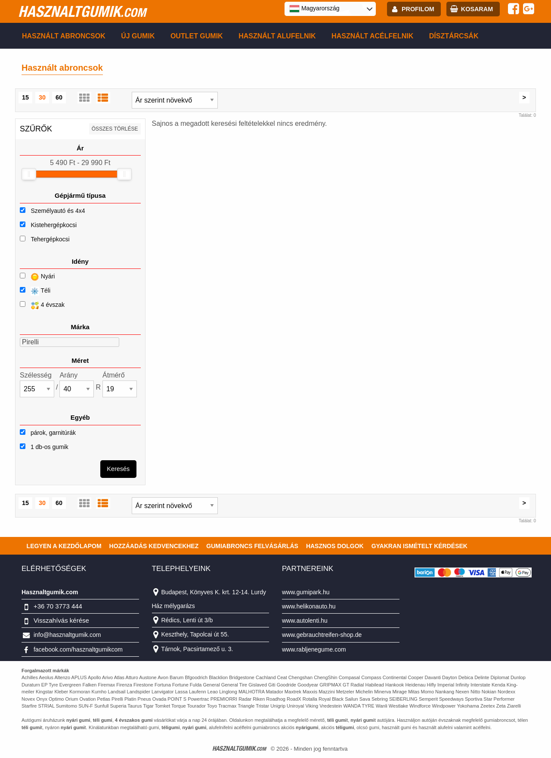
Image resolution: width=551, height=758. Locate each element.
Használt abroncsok (63, 36)
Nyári (37, 276)
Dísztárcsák (454, 36)
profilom (418, 9)
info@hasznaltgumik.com (67, 634)
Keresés (118, 468)
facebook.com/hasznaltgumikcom (78, 649)
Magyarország (314, 8)
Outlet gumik (196, 36)
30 (42, 97)
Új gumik (138, 36)
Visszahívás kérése (61, 620)
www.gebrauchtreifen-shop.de (322, 634)
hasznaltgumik (82, 11)
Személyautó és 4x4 (58, 210)
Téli (35, 291)
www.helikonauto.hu (309, 606)
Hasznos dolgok (335, 546)
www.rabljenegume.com (314, 649)
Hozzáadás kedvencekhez (154, 546)
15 (25, 97)
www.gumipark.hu (306, 592)
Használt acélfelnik (372, 36)
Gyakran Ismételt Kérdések (419, 546)
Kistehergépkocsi (54, 224)
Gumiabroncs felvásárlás (252, 546)
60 (59, 97)
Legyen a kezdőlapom (64, 546)
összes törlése (115, 129)
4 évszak (42, 305)
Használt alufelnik (277, 36)
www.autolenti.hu (305, 620)
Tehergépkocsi (50, 239)
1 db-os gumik (44, 446)
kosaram (477, 9)
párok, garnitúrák (48, 432)
